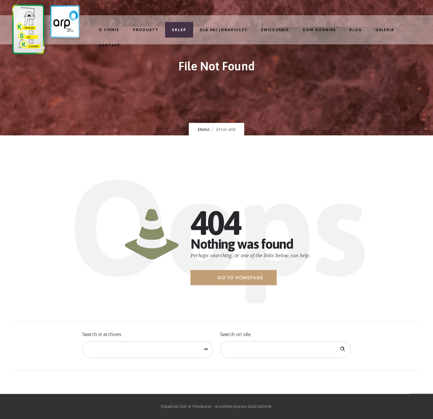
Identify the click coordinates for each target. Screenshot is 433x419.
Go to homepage (240, 277)
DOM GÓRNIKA (319, 30)
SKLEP (179, 30)
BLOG (355, 30)
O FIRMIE (109, 30)
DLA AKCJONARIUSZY (223, 30)
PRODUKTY (145, 30)
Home (203, 129)
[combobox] (147, 349)
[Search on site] (285, 349)
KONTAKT (109, 45)
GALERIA (384, 30)
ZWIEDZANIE (275, 30)
